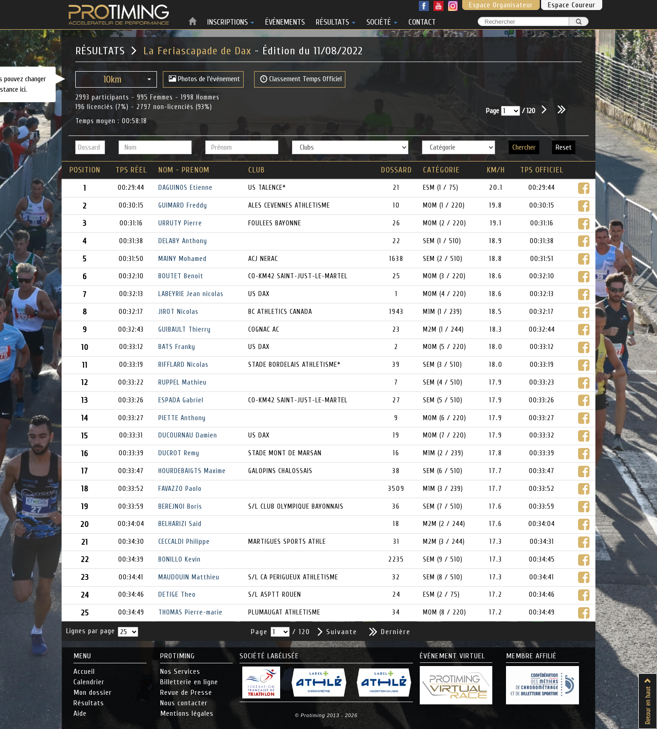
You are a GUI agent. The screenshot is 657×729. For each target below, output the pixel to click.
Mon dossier (92, 692)
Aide (80, 713)
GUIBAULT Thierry (184, 329)
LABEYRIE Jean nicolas (191, 294)
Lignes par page (90, 631)
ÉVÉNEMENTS (285, 20)
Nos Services (180, 671)
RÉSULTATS (335, 20)
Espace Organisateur (501, 5)
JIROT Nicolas (178, 312)
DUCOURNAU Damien (187, 435)
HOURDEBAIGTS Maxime (192, 471)
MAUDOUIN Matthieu (188, 577)
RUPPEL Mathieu (182, 382)
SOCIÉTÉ (381, 20)
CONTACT (422, 20)
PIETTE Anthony (182, 418)
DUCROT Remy (178, 453)
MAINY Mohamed (182, 259)
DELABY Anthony (182, 241)
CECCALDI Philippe (184, 542)
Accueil (84, 671)
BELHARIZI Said (180, 524)
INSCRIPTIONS (230, 20)
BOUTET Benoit (180, 276)
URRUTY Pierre (180, 223)
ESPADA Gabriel (180, 400)
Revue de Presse (186, 692)
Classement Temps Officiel (301, 79)
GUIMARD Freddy (182, 205)
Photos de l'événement (204, 79)
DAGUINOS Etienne (185, 188)
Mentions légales (187, 713)
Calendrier (88, 682)
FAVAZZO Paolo (180, 489)
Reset (564, 147)
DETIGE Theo (177, 595)
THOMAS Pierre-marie (190, 612)
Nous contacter (184, 703)
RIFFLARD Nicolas (183, 365)
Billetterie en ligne (189, 682)
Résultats (88, 703)
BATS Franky (176, 347)
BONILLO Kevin (179, 559)
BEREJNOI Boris (180, 506)
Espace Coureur (571, 5)
